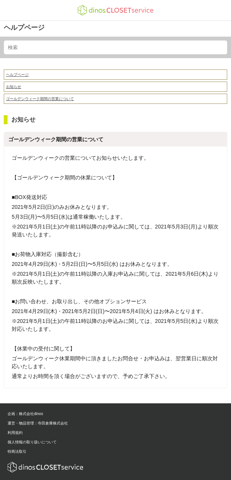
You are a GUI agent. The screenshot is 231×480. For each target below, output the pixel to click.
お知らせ (13, 87)
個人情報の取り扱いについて (32, 442)
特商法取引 (17, 451)
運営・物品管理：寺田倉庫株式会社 (38, 423)
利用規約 (15, 433)
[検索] (115, 47)
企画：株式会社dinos (25, 414)
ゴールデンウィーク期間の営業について (40, 99)
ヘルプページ (24, 27)
